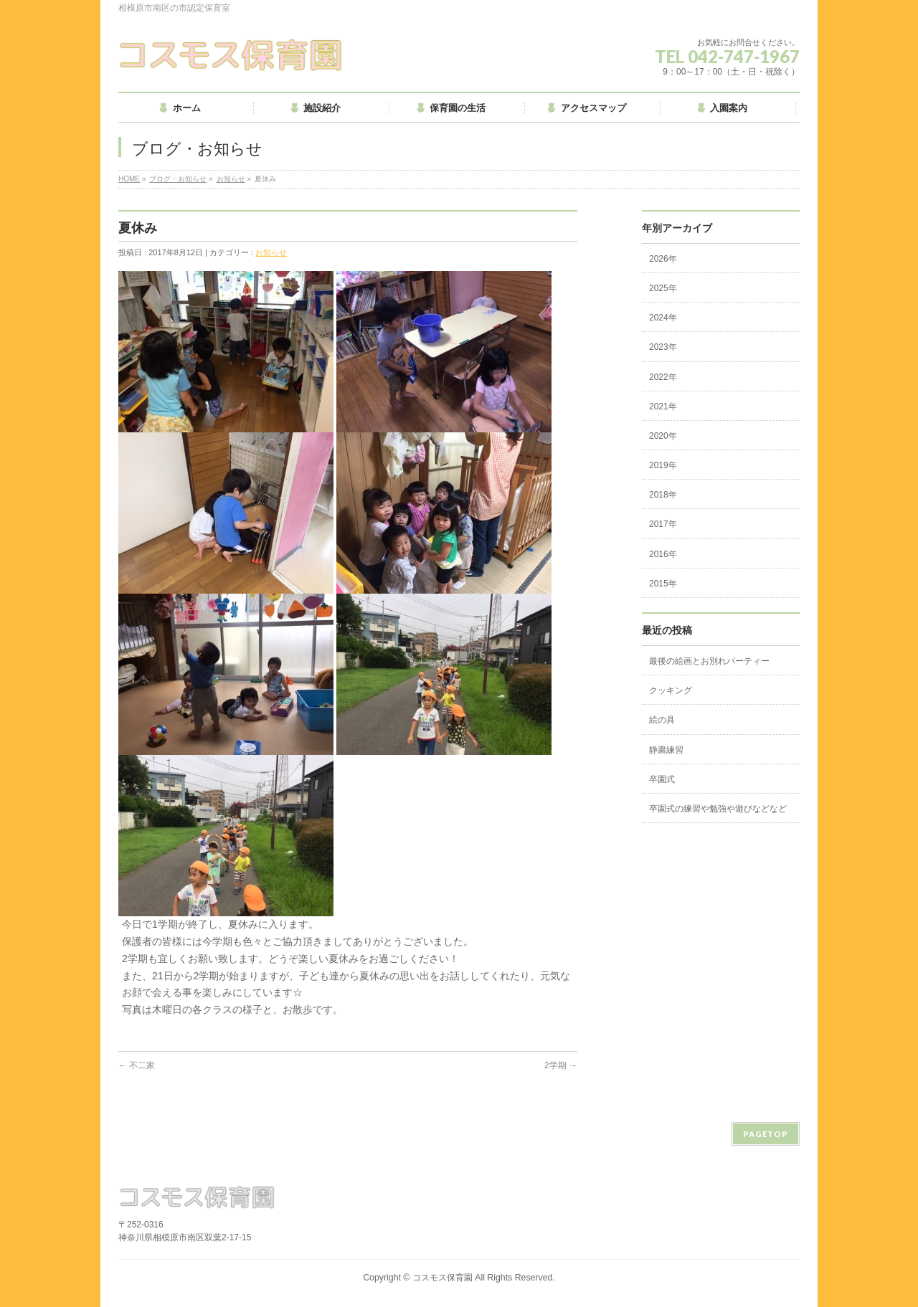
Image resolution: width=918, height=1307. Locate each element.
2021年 (663, 406)
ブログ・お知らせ (178, 179)
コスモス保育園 (442, 1278)
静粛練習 (666, 750)
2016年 (663, 554)
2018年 (663, 495)
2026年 (663, 259)
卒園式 (662, 779)
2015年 (663, 584)
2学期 (560, 1065)
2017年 (663, 524)
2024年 (663, 318)
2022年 (663, 377)
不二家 (136, 1065)
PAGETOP (765, 1134)
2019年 (663, 465)
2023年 (663, 347)
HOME (129, 179)
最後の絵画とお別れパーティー (709, 661)
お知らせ (231, 179)
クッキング (670, 690)
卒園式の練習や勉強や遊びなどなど (718, 809)
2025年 (663, 288)
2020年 (663, 436)
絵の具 (662, 720)
